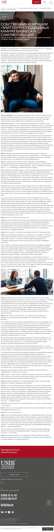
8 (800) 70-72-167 (9, 495)
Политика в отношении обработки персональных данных (14, 523)
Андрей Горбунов (42, 139)
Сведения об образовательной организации (11, 479)
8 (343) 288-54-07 (9, 499)
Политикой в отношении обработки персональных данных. (11, 528)
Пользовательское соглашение (8, 521)
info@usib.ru (7, 505)
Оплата (2, 482)
